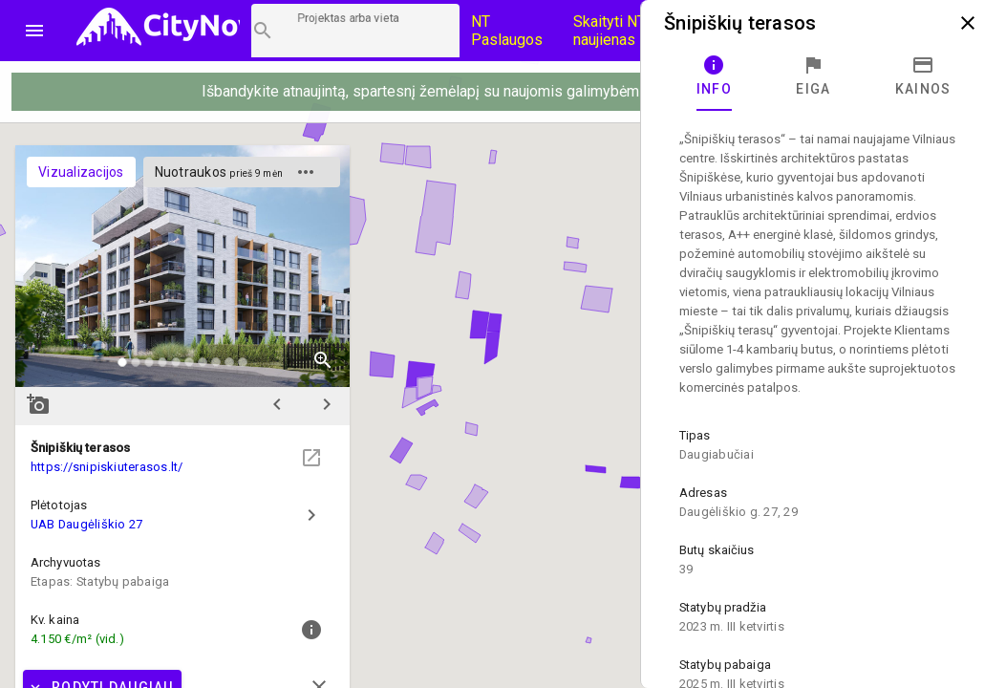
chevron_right (326, 404)
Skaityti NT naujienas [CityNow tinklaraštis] (609, 30)
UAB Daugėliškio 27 (86, 524)
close (967, 22)
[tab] (714, 76)
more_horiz (305, 172)
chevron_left (277, 404)
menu (34, 30)
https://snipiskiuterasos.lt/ (107, 467)
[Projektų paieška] (355, 30)
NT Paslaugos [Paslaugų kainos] (507, 30)
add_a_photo (38, 404)
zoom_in (322, 360)
